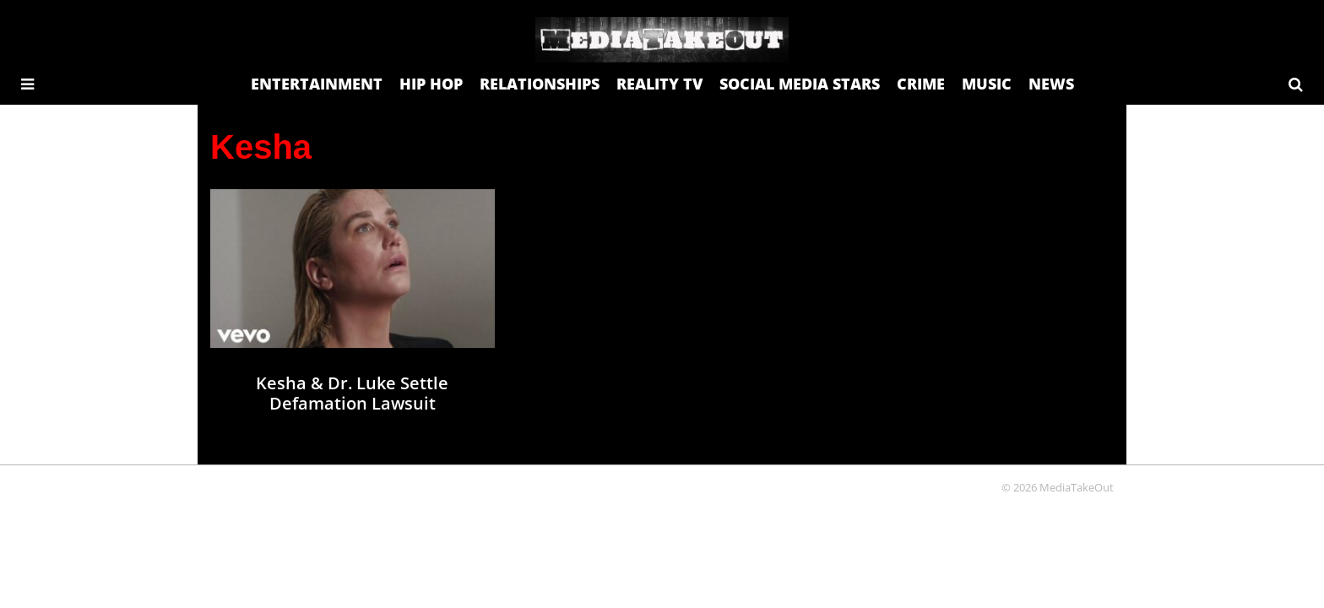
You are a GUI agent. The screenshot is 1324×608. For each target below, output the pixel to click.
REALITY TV (659, 83)
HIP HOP (431, 83)
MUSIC (987, 83)
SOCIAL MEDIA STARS (799, 83)
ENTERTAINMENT (317, 83)
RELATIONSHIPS (540, 83)
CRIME (921, 83)
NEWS (1051, 83)
